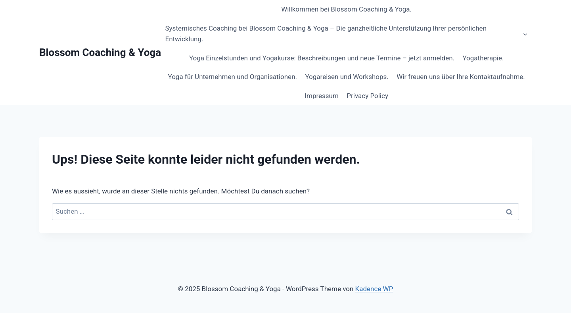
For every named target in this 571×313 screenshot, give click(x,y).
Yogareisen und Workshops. (346, 77)
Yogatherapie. (483, 58)
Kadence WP (374, 289)
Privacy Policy (367, 96)
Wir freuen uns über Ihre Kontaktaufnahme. (461, 77)
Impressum (322, 96)
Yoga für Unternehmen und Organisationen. (232, 77)
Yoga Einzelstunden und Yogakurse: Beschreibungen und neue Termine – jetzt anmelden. (321, 58)
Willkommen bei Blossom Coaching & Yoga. (346, 9)
